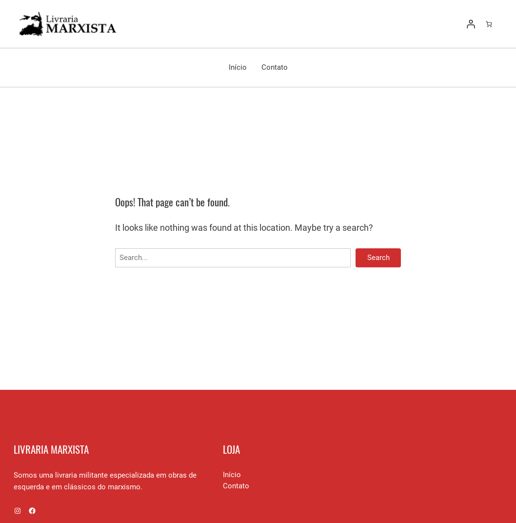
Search (378, 257)
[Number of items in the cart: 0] (488, 24)
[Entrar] (470, 24)
